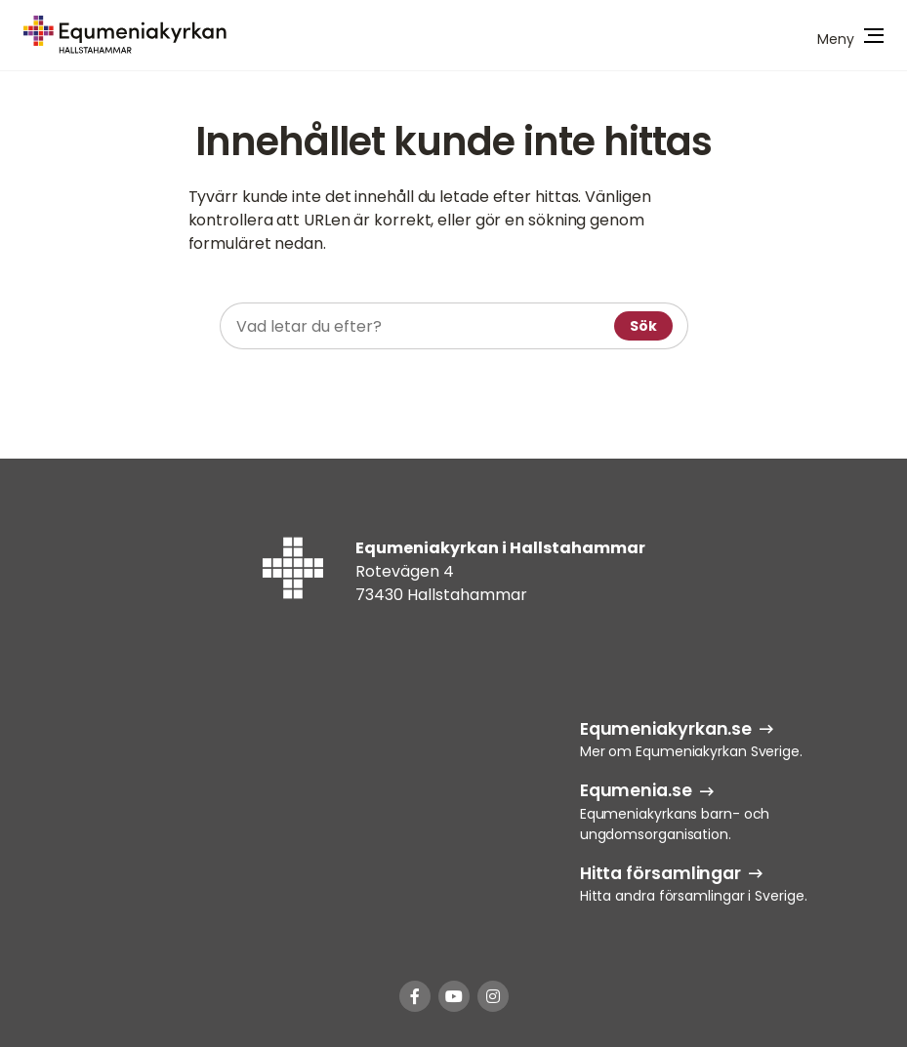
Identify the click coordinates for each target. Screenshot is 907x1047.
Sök (643, 326)
